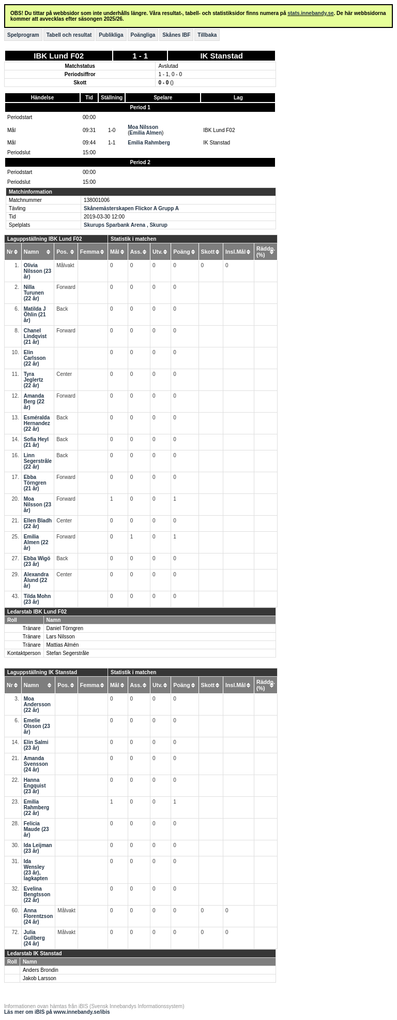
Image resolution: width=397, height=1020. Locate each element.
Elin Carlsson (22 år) (35, 358)
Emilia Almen (146, 133)
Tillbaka (207, 35)
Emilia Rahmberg (149, 142)
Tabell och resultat (69, 35)
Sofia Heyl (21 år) (36, 442)
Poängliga (143, 35)
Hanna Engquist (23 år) (35, 785)
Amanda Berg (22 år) (34, 401)
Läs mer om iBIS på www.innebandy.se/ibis (57, 1012)
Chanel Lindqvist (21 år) (35, 336)
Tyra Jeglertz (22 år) (33, 379)
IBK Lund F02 (59, 55)
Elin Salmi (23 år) (36, 745)
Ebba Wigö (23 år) (37, 561)
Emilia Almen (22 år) (36, 542)
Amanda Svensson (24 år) (36, 764)
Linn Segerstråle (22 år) (38, 461)
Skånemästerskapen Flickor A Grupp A (131, 208)
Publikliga (111, 35)
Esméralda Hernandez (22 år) (37, 423)
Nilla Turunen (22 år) (34, 292)
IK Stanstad (221, 55)
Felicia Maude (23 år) (36, 829)
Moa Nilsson (143, 127)
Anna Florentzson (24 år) (38, 916)
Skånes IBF (176, 35)
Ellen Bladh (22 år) (38, 523)
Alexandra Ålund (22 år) (36, 580)
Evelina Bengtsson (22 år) (37, 894)
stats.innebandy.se (310, 13)
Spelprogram (23, 35)
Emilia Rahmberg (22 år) (36, 807)
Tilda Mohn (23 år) (37, 599)
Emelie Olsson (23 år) (37, 726)
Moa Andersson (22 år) (37, 704)
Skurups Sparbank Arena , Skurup (125, 225)
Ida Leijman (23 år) (38, 848)
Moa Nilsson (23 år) (37, 504)
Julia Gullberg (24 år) (34, 937)
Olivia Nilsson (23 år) (37, 271)
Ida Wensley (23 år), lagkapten (36, 869)
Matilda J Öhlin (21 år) (35, 314)
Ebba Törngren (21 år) (35, 482)
